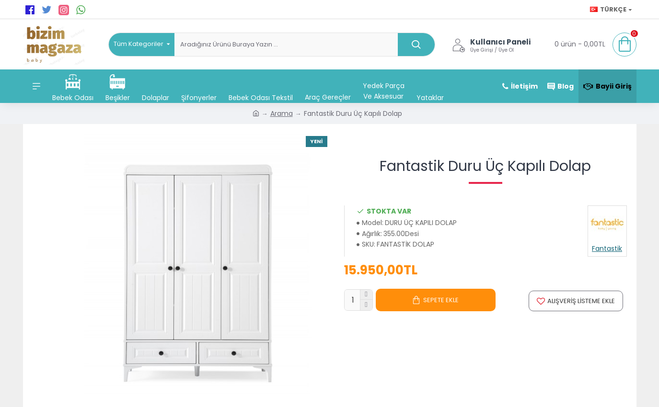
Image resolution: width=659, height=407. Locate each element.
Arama (281, 113)
